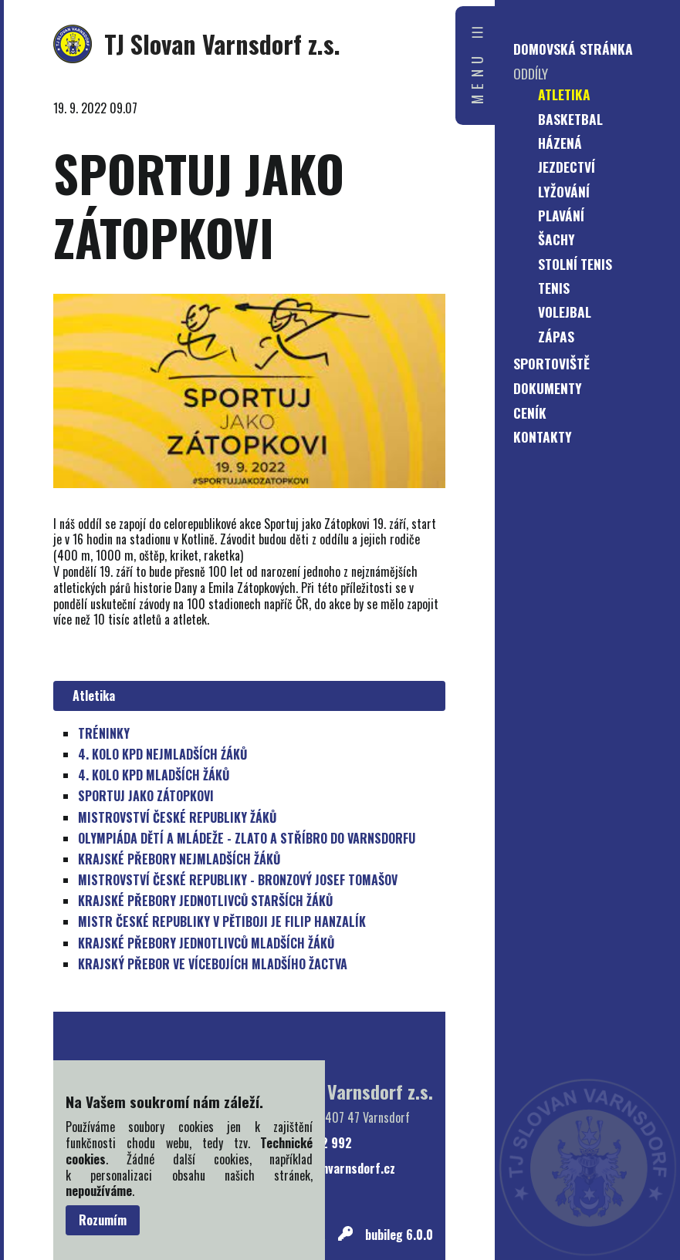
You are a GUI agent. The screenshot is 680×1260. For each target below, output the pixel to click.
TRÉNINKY (104, 733)
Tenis (554, 288)
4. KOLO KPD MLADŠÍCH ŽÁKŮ (153, 775)
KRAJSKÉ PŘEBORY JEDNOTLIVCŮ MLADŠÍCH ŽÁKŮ (206, 943)
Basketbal (570, 119)
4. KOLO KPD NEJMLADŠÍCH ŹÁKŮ (162, 754)
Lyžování (564, 191)
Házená (560, 143)
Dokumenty (547, 388)
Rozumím (103, 1220)
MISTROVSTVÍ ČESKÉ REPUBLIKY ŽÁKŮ (177, 817)
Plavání (561, 215)
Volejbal (564, 312)
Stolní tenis (575, 264)
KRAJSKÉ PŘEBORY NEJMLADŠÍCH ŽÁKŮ (179, 859)
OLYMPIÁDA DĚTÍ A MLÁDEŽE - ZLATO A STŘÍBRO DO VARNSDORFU (246, 838)
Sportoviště (551, 363)
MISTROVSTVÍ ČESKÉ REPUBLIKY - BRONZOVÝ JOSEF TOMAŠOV (238, 880)
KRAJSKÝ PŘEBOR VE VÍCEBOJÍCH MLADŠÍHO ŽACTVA (212, 964)
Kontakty (542, 436)
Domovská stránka (573, 49)
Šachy (556, 239)
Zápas (556, 336)
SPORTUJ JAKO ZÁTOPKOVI (146, 796)
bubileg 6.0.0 (399, 1235)
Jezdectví (566, 167)
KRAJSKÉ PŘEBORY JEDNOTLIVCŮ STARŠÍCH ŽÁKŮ (205, 900)
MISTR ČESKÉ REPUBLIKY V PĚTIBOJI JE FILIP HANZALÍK (222, 921)
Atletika (90, 695)
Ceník (529, 413)
